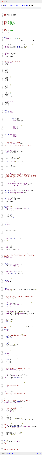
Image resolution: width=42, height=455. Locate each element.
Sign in (40, 1)
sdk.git (5, 5)
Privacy (9, 453)
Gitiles (7, 453)
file (23, 7)
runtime (23, 5)
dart (2, 5)
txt (37, 453)
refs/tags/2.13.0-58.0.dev (14, 5)
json (40, 453)
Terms (12, 453)
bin (27, 5)
